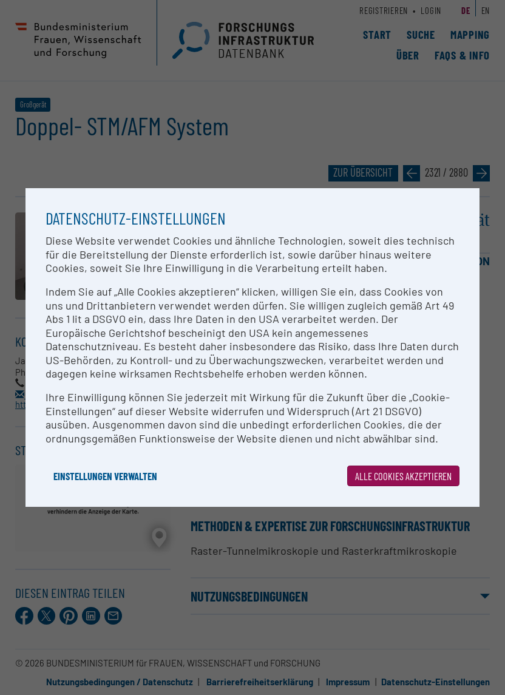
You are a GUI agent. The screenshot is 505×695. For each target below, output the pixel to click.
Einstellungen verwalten (105, 476)
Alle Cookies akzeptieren (403, 476)
